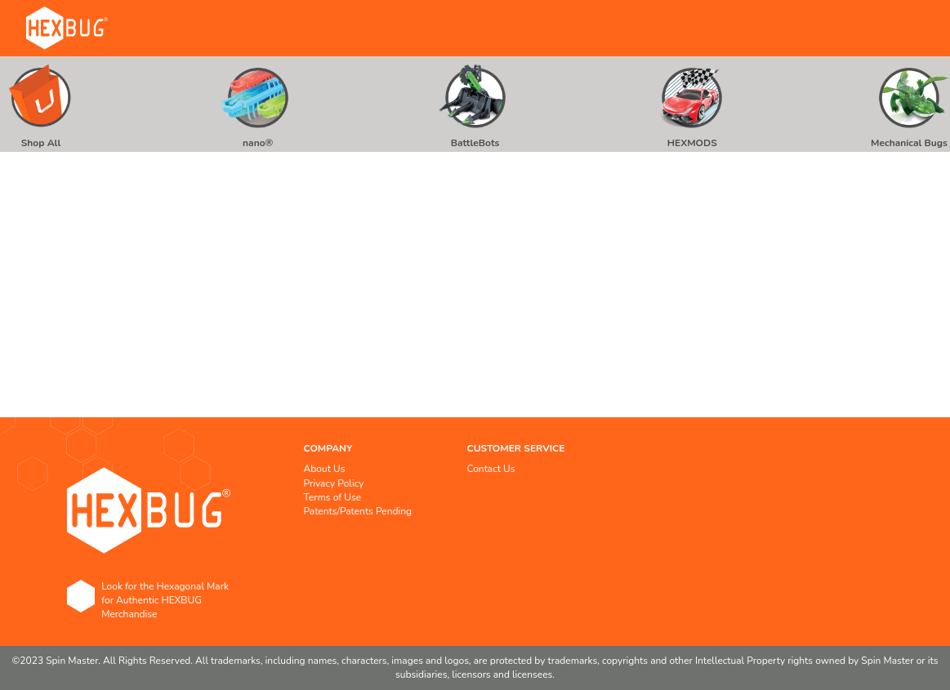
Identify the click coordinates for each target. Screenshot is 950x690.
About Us (325, 468)
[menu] (475, 104)
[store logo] (67, 28)
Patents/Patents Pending (358, 511)
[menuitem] (41, 104)
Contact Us (491, 468)
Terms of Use (333, 497)
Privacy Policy (334, 483)
